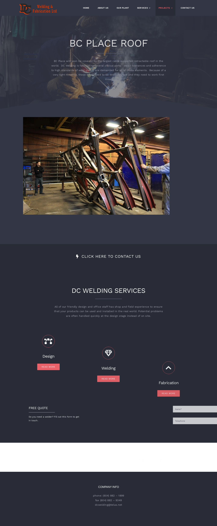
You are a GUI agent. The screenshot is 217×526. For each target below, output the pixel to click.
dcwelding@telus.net (108, 504)
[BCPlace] (96, 118)
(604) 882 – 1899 (65, 460)
